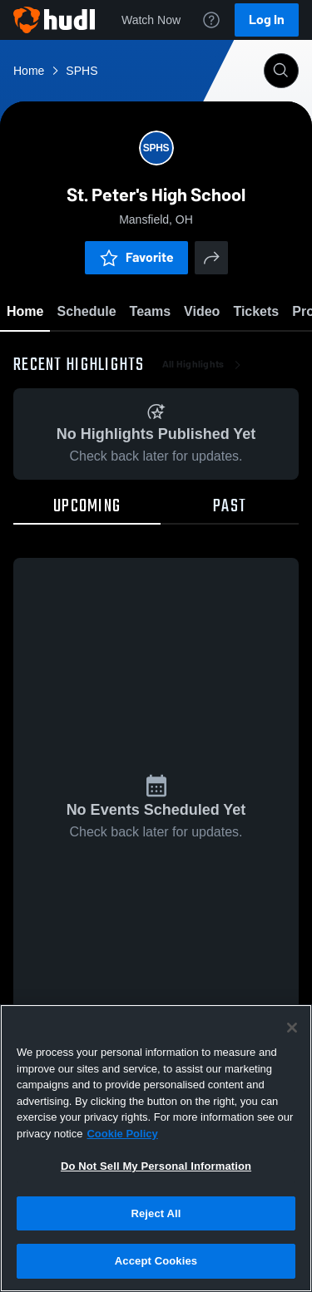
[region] (156, 1148)
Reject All (156, 1213)
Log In (267, 19)
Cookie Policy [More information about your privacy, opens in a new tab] (122, 1133)
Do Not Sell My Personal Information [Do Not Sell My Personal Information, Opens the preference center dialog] (156, 1166)
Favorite (136, 257)
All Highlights (203, 366)
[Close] (292, 1027)
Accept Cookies (156, 1261)
